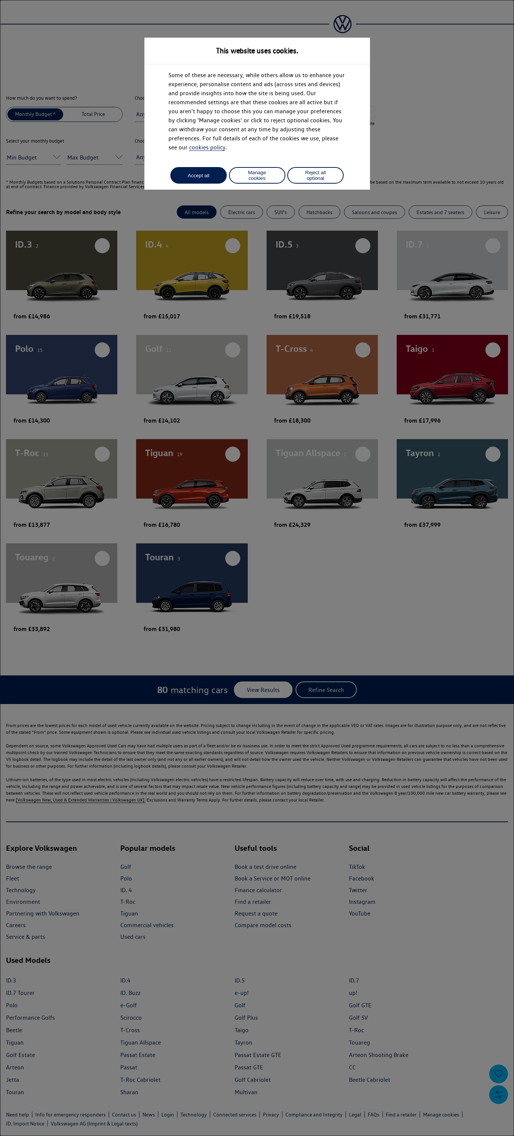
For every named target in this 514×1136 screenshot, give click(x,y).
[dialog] (257, 568)
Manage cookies (257, 175)
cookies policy (207, 147)
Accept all (198, 175)
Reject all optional (315, 175)
